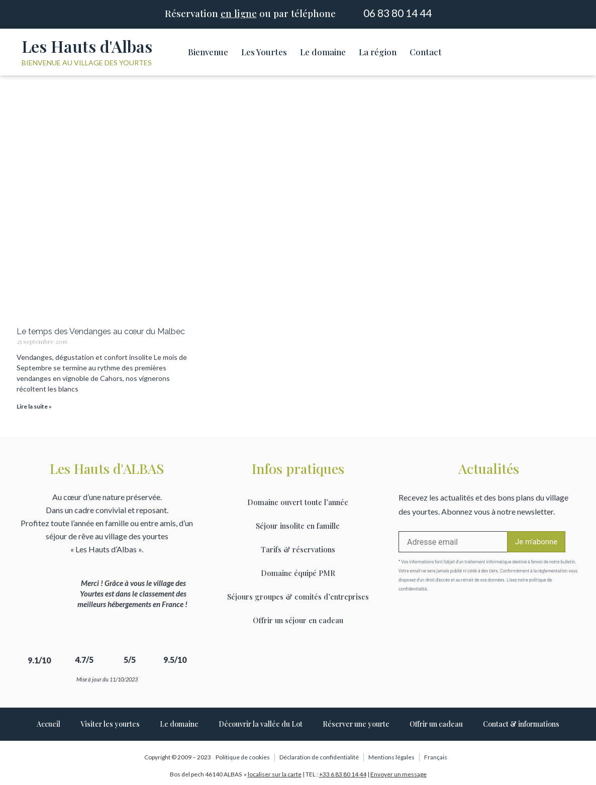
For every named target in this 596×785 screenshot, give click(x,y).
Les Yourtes (264, 51)
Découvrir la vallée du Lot (261, 724)
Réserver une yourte (356, 724)
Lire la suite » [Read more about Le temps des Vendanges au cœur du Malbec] (34, 406)
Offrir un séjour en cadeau (298, 620)
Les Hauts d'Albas (87, 46)
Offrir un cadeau (436, 724)
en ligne (239, 13)
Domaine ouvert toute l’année (297, 502)
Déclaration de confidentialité (319, 757)
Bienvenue (208, 51)
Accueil (48, 724)
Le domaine (323, 51)
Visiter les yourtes (110, 724)
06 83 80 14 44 (397, 13)
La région (377, 51)
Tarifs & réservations (298, 549)
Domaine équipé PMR (298, 573)
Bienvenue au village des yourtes (87, 62)
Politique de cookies (243, 757)
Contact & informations (521, 724)
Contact (426, 51)
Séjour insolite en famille (298, 526)
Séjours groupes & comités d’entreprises (298, 597)
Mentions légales (391, 757)
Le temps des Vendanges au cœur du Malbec (101, 331)
